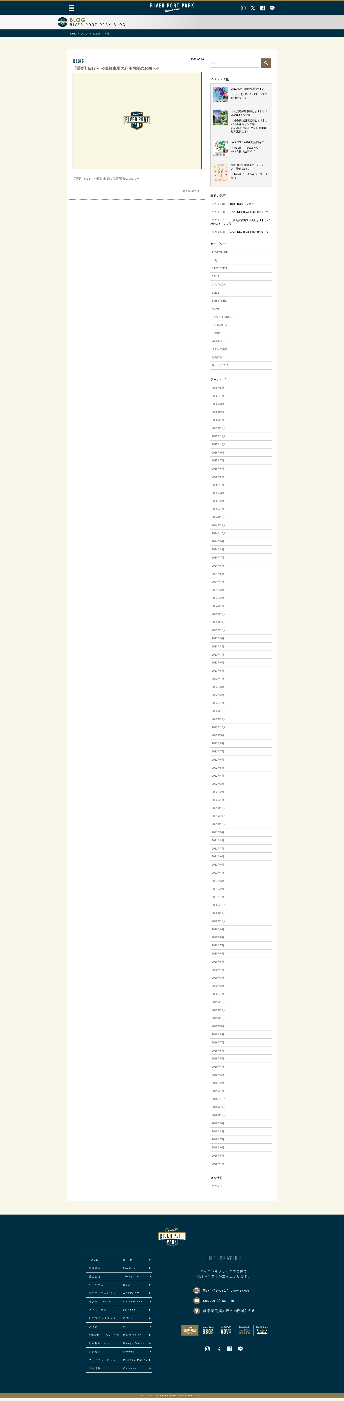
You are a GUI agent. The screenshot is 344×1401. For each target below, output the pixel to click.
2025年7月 (218, 463)
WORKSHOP (219, 343)
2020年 (96, 33)
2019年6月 (218, 1053)
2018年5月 (218, 1158)
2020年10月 (219, 924)
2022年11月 (219, 721)
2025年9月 (218, 455)
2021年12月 (219, 810)
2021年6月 (218, 859)
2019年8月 (218, 1037)
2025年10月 (219, 447)
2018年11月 (219, 1109)
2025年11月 (219, 439)
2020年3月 (218, 980)
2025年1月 (218, 511)
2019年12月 (219, 1004)
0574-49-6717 (226, 1293)
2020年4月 (218, 972)
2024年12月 (219, 519)
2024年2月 (218, 600)
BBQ (214, 263)
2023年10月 (219, 633)
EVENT (216, 295)
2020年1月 (218, 996)
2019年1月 (218, 1093)
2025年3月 (218, 495)
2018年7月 (218, 1142)
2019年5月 (218, 1061)
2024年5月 (218, 576)
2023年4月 (218, 681)
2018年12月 (219, 1101)
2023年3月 (218, 689)
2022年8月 (218, 746)
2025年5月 (218, 479)
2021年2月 (218, 891)
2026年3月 (218, 406)
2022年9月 (218, 738)
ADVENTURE (220, 255)
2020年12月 (219, 907)
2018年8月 (218, 1134)
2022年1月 (218, 802)
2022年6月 (218, 762)
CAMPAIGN (219, 287)
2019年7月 (218, 1045)
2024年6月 (218, 568)
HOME (72, 33)
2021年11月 (219, 819)
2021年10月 (219, 826)
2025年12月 (219, 430)
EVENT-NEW (219, 303)
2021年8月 (218, 843)
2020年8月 (218, 940)
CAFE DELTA (220, 271)
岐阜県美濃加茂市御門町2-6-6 (228, 1313)
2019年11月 (219, 1012)
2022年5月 (218, 770)
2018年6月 (218, 1150)
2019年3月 (218, 1077)
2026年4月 (218, 398)
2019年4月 (218, 1069)
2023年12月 (219, 616)
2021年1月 (218, 899)
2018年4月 (218, 1166)
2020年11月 (219, 915)
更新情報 (217, 360)
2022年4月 (218, 778)
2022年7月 (218, 754)
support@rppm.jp (218, 1303)
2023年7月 (218, 657)
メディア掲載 (220, 351)
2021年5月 (218, 867)
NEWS (216, 311)
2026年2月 (218, 414)
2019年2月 (218, 1085)
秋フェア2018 (220, 368)
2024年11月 (219, 528)
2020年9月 (218, 932)
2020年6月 (218, 956)
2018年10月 (219, 1117)
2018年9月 (218, 1126)
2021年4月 (218, 875)
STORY (216, 335)
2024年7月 (218, 560)
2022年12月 (219, 713)
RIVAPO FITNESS (222, 319)
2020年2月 (218, 988)
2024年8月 (218, 552)
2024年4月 (218, 584)
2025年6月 (218, 471)
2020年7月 (218, 948)
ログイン (217, 1188)
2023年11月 (219, 624)
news (78, 61)
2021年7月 (218, 851)
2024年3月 (218, 592)
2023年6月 (218, 665)
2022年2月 (218, 794)
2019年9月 (218, 1028)
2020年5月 (218, 964)
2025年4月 (218, 487)
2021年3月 (218, 883)
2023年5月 (218, 673)
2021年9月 (218, 835)
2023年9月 (218, 641)
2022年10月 (219, 730)
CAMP (215, 279)
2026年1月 (218, 423)
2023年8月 (218, 649)
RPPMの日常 (219, 327)
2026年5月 (218, 390)
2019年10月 (219, 1021)
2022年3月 (218, 786)
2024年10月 (219, 536)
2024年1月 (218, 608)
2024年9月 (218, 544)
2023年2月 (218, 697)
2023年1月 (218, 705)
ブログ (84, 33)
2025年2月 (218, 503)
